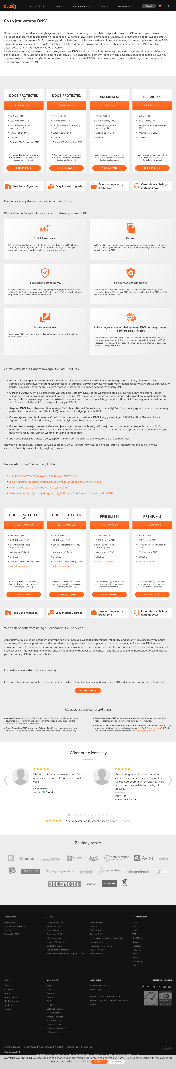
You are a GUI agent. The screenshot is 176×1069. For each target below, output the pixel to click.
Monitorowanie (80, 6)
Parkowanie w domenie (58, 949)
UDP (134, 930)
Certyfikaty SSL (54, 945)
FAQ (49, 1001)
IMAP (135, 965)
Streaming (137, 961)
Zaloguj (149, 6)
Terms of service (12, 1046)
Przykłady (51, 993)
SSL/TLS (136, 949)
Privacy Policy (29, 1046)
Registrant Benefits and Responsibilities (109, 1000)
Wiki (49, 989)
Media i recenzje (11, 1001)
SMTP (135, 957)
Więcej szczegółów (19, 566)
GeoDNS (8, 930)
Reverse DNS (53, 926)
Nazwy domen (96, 942)
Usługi (57, 6)
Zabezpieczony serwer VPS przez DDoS (66, 953)
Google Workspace (56, 942)
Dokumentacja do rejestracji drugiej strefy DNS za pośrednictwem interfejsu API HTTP (61, 493)
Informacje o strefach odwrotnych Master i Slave (38, 487)
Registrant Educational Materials (105, 996)
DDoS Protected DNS (14, 926)
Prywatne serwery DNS (101, 945)
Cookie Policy (45, 1046)
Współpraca (123, 6)
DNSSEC (94, 926)
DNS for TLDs (96, 949)
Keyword (136, 942)
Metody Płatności (55, 1016)
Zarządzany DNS (54, 934)
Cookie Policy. (82, 1061)
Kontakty (8, 993)
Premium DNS (11, 922)
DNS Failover (53, 930)
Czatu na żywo (154, 728)
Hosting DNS (35, 6)
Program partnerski (99, 985)
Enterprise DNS (11, 934)
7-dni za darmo (23, 168)
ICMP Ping (137, 938)
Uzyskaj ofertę (88, 690)
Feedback (8, 1005)
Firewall (136, 953)
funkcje (50, 997)
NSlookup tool (54, 1032)
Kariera (7, 1008)
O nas (6, 985)
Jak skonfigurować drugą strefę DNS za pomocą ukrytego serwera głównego (55, 482)
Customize (116, 1061)
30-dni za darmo (66, 168)
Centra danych (11, 997)
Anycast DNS (96, 934)
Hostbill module (54, 1012)
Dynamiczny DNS (55, 922)
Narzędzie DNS (54, 1020)
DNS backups (96, 930)
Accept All (99, 1061)
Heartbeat (137, 945)
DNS (134, 922)
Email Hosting (96, 953)
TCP (134, 934)
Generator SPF (54, 1024)
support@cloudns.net (146, 730)
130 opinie (123, 821)
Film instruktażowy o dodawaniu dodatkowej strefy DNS (43, 476)
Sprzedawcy (95, 989)
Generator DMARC (56, 1028)
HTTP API (51, 1005)
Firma (102, 6)
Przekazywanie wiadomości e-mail (106, 938)
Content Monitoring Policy (67, 1046)
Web (134, 926)
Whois (93, 1004)
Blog (49, 985)
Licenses (87, 1046)
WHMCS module (55, 1008)
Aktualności (9, 989)
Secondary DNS (97, 922)
